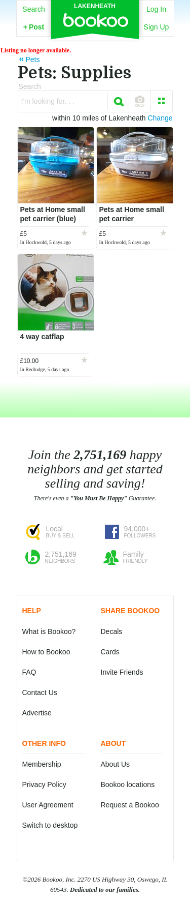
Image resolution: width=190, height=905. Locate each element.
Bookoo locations (128, 784)
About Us (115, 764)
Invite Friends (122, 672)
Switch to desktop (50, 825)
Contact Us (39, 692)
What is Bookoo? (49, 631)
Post (34, 27)
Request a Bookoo (130, 805)
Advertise (37, 713)
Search (33, 9)
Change (159, 118)
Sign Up (156, 27)
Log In (156, 9)
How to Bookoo (46, 652)
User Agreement (47, 805)
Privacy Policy (44, 784)
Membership (41, 764)
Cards (110, 652)
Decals (112, 631)
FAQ (29, 672)
